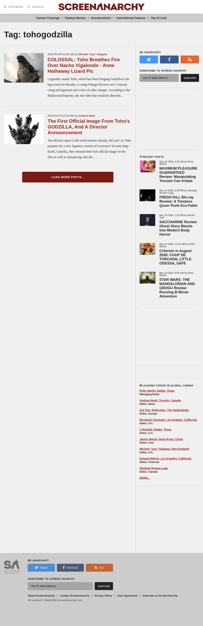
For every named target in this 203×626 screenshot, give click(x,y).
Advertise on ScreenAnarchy (160, 595)
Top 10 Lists (159, 18)
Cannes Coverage (48, 18)
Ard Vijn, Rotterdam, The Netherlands (164, 410)
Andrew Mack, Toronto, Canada (160, 400)
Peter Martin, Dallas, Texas (157, 390)
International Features (130, 18)
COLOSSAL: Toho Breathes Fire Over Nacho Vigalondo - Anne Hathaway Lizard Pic (84, 65)
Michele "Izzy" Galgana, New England (164, 448)
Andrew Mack (87, 115)
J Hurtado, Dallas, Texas (155, 429)
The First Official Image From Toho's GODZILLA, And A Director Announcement (89, 126)
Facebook (70, 567)
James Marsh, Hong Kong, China (161, 439)
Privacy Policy (103, 595)
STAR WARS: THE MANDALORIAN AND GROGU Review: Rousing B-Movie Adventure (177, 288)
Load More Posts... (67, 177)
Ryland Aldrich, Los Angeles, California (165, 458)
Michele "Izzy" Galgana (93, 54)
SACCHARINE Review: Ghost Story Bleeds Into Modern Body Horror (178, 228)
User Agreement (127, 595)
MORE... (145, 478)
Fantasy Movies (75, 18)
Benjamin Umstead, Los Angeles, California (168, 419)
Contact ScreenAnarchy (74, 595)
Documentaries (101, 18)
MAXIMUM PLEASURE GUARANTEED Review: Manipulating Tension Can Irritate (178, 174)
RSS (99, 567)
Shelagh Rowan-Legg (154, 468)
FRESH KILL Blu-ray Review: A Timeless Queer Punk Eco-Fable (178, 201)
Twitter (41, 567)
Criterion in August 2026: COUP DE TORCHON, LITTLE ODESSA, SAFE (175, 257)
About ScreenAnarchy (41, 595)
